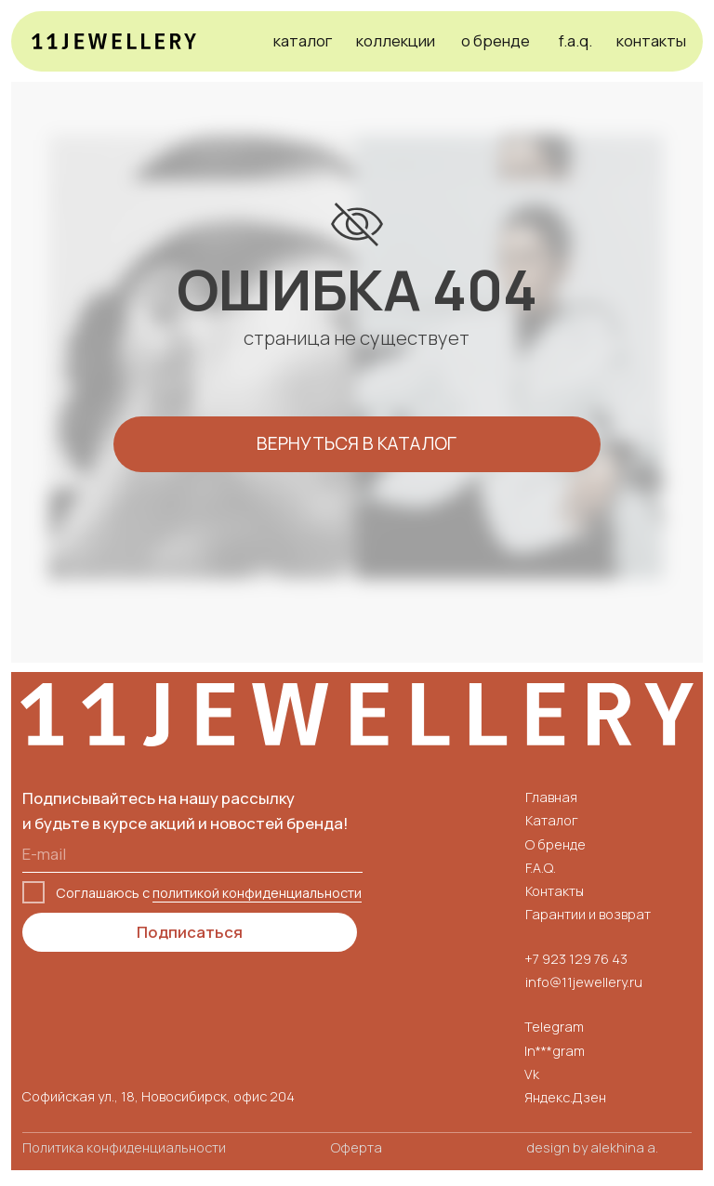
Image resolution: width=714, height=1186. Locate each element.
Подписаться (190, 931)
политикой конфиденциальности (257, 893)
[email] (192, 854)
